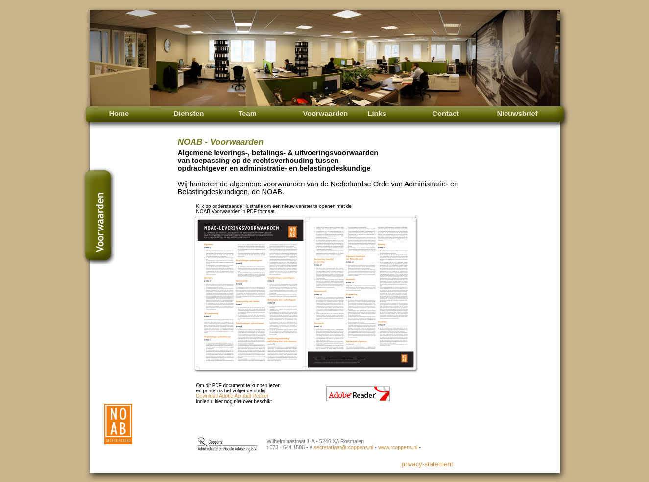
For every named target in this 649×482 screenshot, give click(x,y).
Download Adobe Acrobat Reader (232, 396)
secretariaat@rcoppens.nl (344, 447)
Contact (446, 113)
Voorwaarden (325, 113)
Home (119, 113)
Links (377, 113)
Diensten (189, 113)
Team (248, 113)
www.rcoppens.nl (398, 447)
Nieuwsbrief (517, 113)
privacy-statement (427, 464)
